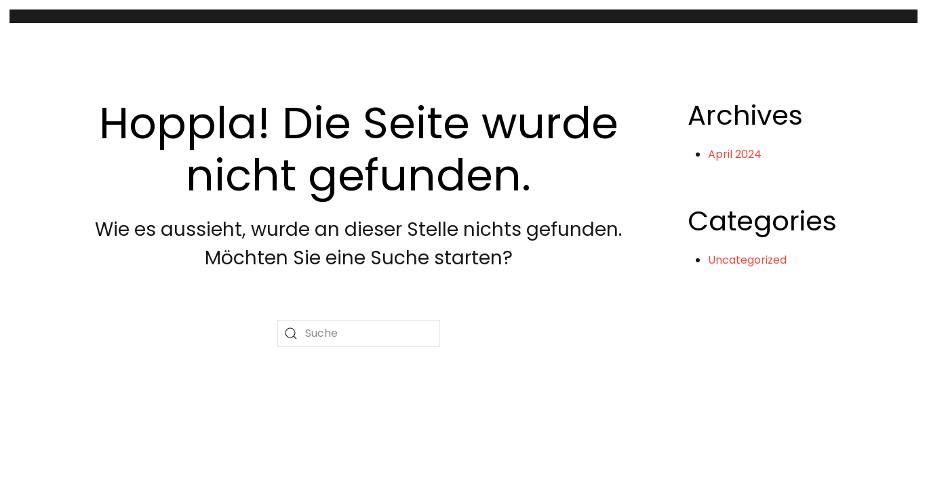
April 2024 (735, 154)
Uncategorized (747, 260)
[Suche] (358, 333)
